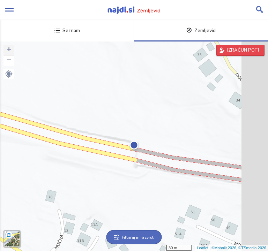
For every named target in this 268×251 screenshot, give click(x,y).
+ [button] (9, 50)
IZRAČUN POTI (243, 50)
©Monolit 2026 (223, 248)
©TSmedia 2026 (252, 248)
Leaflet (202, 248)
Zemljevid (201, 30)
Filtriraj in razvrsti (134, 237)
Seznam (67, 30)
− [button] (9, 60)
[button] (8, 74)
